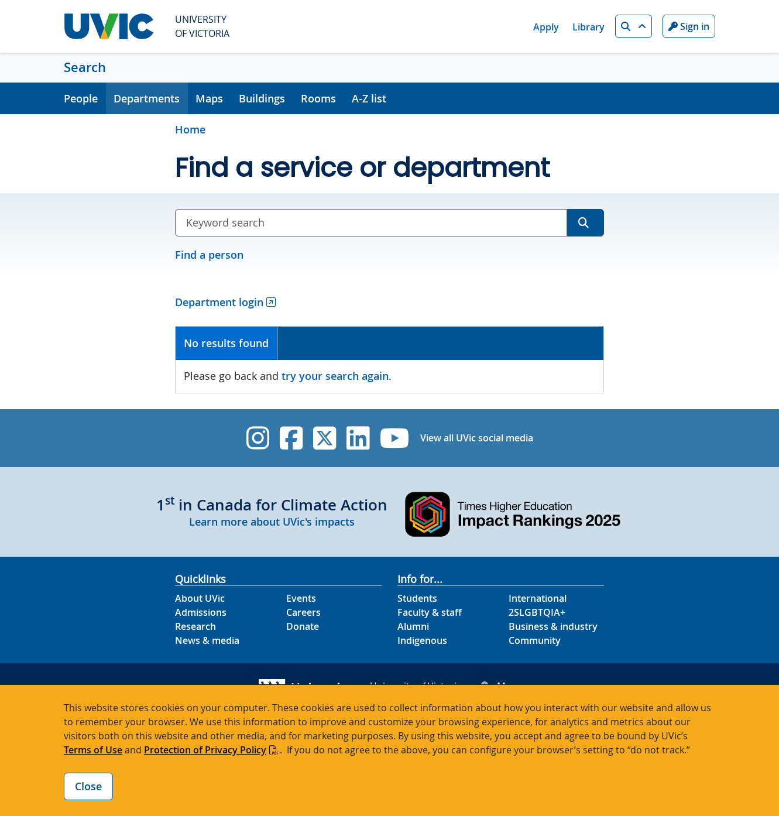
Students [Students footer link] (417, 598)
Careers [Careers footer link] (303, 612)
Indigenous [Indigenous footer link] (422, 640)
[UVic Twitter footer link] (324, 438)
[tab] (227, 343)
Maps (209, 98)
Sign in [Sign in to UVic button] (688, 26)
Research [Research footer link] (195, 626)
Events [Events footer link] (301, 598)
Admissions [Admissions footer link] (201, 612)
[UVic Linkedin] (357, 438)
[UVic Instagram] (257, 438)
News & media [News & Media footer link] (207, 640)
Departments (147, 98)
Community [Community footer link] (535, 640)
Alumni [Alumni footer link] (413, 626)
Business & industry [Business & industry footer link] (553, 626)
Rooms (318, 98)
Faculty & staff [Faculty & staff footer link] (429, 612)
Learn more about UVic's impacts (272, 522)
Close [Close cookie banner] (88, 786)
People (81, 98)
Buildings (262, 98)
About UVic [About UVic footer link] (200, 598)
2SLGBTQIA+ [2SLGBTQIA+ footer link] (537, 612)
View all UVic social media (476, 437)
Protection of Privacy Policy (205, 749)
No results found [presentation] (226, 343)
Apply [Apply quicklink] (546, 26)
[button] (633, 26)
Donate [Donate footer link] (302, 626)
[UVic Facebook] (291, 438)
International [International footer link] (538, 598)
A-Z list (369, 98)
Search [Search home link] (85, 67)
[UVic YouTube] (395, 438)
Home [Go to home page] (190, 129)
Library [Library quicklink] (588, 26)
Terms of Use (93, 749)
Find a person (209, 255)
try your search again (335, 376)
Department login (219, 302)
